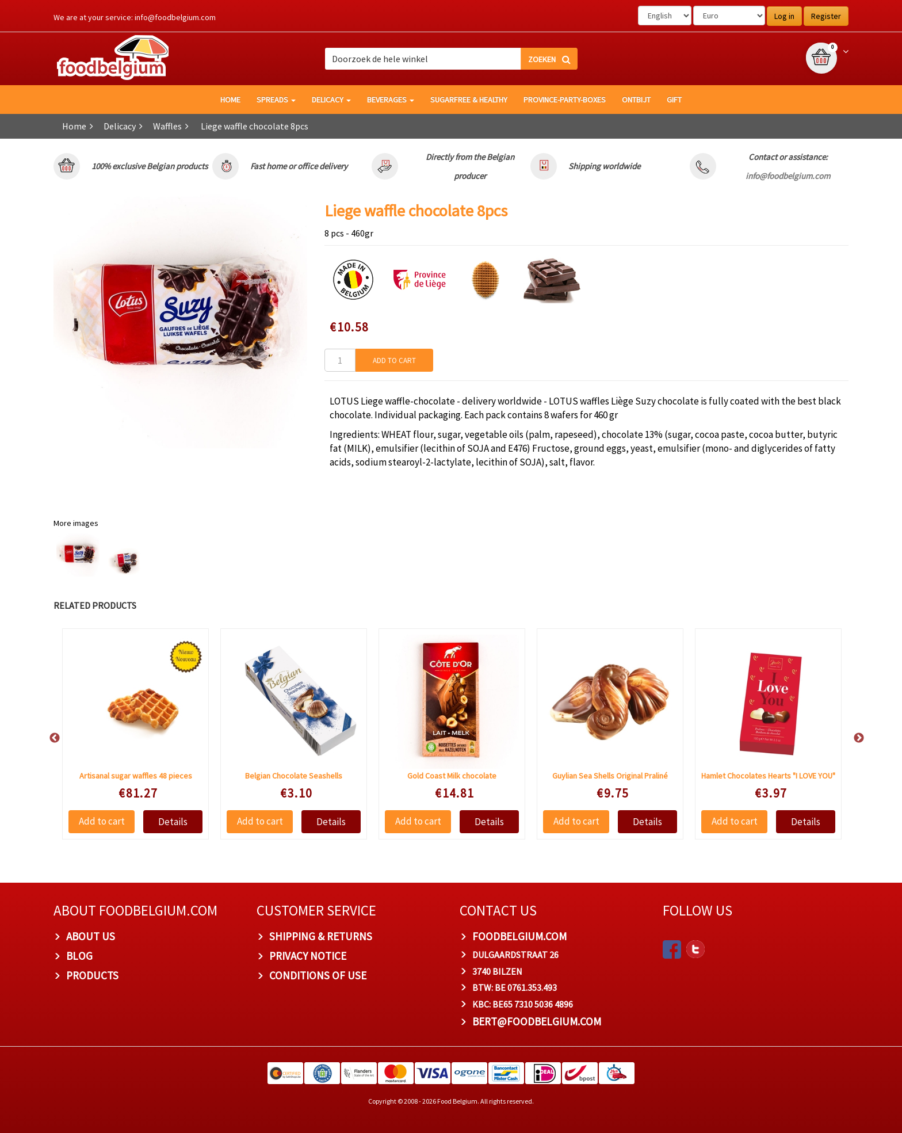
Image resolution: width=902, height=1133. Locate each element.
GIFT (674, 99)
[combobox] (451, 58)
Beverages (390, 99)
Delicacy (331, 99)
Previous (49, 738)
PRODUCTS (92, 975)
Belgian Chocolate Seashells (293, 775)
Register (826, 16)
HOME (230, 99)
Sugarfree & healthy (468, 99)
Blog (79, 956)
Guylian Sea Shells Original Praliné (610, 775)
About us (90, 936)
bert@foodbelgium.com (536, 1021)
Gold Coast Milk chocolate (451, 775)
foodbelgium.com (519, 936)
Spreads (276, 99)
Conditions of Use (317, 975)
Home (74, 126)
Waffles (167, 126)
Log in (784, 16)
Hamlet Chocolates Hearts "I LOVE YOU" (768, 775)
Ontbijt (636, 99)
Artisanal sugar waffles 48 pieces (135, 775)
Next (853, 738)
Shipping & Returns (320, 936)
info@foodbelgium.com (175, 17)
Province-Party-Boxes (564, 99)
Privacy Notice (307, 956)
